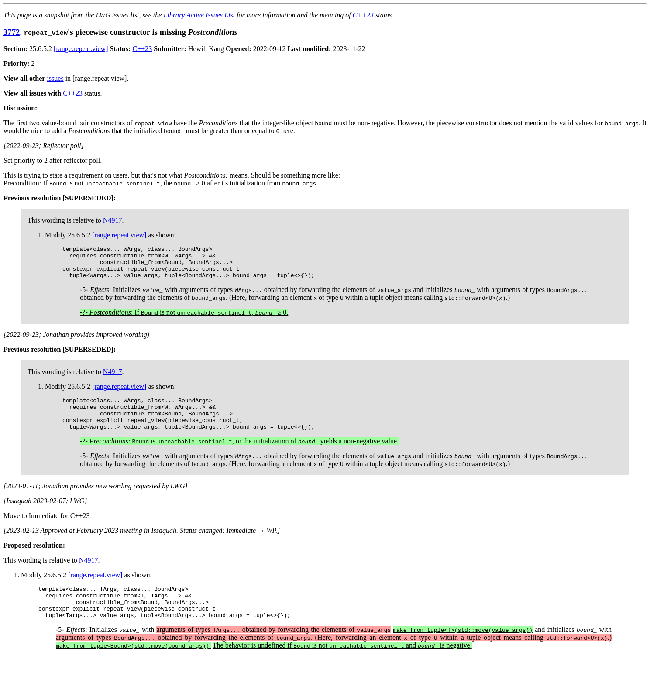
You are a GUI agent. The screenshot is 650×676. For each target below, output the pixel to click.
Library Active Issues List (199, 15)
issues (55, 78)
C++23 (363, 15)
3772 (11, 32)
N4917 (112, 220)
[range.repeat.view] (81, 48)
